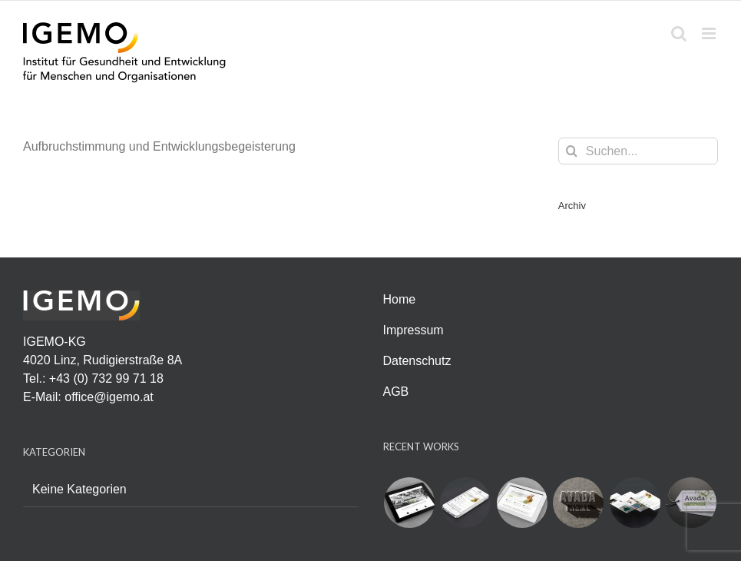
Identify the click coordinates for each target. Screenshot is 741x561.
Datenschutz (417, 360)
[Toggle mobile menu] (710, 33)
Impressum (413, 330)
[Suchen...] (638, 151)
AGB (396, 391)
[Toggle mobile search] (678, 33)
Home (399, 299)
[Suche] (571, 151)
